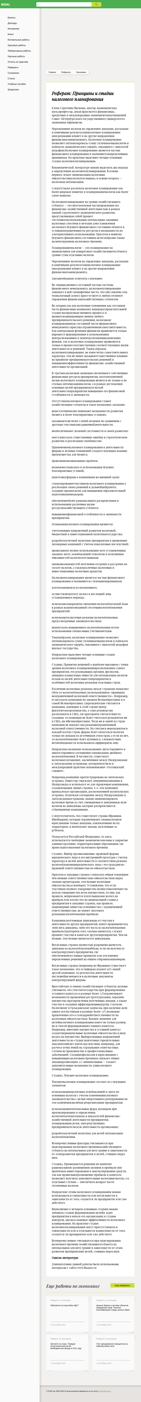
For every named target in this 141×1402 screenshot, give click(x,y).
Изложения (13, 29)
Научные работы (16, 56)
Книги (10, 34)
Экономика (81, 72)
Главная (52, 72)
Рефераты (13, 67)
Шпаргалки (13, 89)
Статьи (11, 78)
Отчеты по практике (18, 62)
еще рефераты (122, 1285)
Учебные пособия (17, 84)
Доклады (12, 23)
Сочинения (13, 73)
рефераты (66, 72)
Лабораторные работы (19, 51)
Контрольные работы (18, 40)
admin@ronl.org (105, 1391)
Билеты (11, 17)
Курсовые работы (17, 45)
